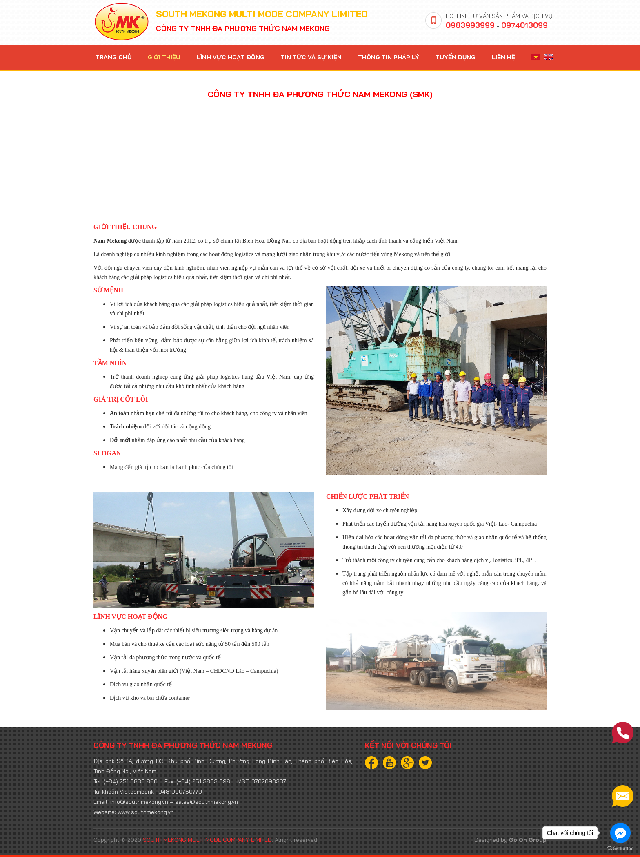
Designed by (510, 840)
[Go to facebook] (620, 833)
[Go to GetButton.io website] (620, 848)
